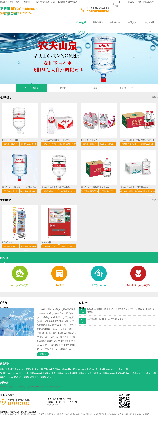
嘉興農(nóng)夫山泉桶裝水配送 (42, 373)
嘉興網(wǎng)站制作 (8, 387)
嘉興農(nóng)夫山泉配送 (67, 373)
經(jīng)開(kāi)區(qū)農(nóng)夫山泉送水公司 (80, 369)
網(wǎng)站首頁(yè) (81, 24)
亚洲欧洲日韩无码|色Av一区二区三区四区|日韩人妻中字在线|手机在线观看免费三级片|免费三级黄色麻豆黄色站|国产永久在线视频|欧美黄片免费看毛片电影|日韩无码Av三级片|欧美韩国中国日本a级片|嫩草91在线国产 (74, 414)
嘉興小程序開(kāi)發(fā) (50, 387)
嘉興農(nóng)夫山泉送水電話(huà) (117, 373)
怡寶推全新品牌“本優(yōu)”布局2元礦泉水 (106, 319)
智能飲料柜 (115, 22)
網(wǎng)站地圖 (52, 405)
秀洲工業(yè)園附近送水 (50, 369)
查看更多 (155, 97)
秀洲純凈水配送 (31, 369)
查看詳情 (43, 354)
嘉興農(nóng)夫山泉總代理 (10, 377)
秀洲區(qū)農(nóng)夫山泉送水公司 (14, 373)
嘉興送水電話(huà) (30, 377)
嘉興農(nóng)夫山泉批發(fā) (90, 373)
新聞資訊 (132, 22)
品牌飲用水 (98, 22)
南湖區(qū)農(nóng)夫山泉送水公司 (114, 369)
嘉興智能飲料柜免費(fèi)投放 (11, 369)
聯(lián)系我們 (149, 24)
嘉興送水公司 (45, 377)
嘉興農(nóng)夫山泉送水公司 (144, 373)
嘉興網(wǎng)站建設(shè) (28, 387)
